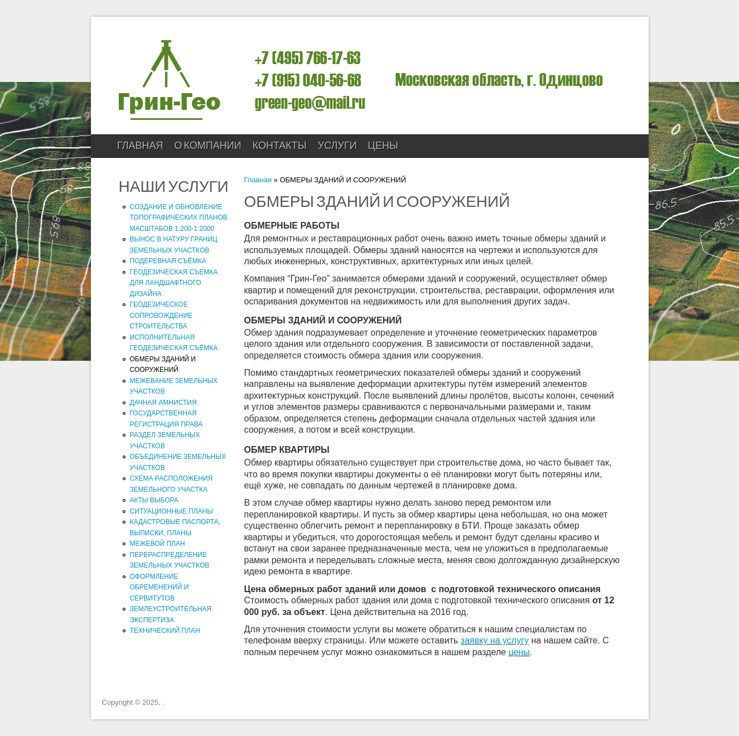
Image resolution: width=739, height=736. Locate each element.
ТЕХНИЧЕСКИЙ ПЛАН (165, 631)
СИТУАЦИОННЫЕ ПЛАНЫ (171, 511)
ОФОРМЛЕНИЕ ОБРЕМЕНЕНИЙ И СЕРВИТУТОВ (159, 587)
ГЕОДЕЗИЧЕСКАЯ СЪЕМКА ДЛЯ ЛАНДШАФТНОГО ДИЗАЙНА (174, 283)
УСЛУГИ (337, 146)
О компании (208, 146)
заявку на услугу (495, 640)
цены (519, 652)
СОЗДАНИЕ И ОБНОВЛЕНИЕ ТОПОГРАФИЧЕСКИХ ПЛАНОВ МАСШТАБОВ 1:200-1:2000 (179, 218)
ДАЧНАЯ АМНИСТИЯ (163, 402)
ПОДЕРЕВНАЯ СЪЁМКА (168, 261)
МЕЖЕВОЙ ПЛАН (157, 544)
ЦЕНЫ (383, 146)
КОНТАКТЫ (280, 146)
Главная (140, 146)
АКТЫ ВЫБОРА (154, 500)
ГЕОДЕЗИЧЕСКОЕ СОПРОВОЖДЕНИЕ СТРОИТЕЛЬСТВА (161, 315)
